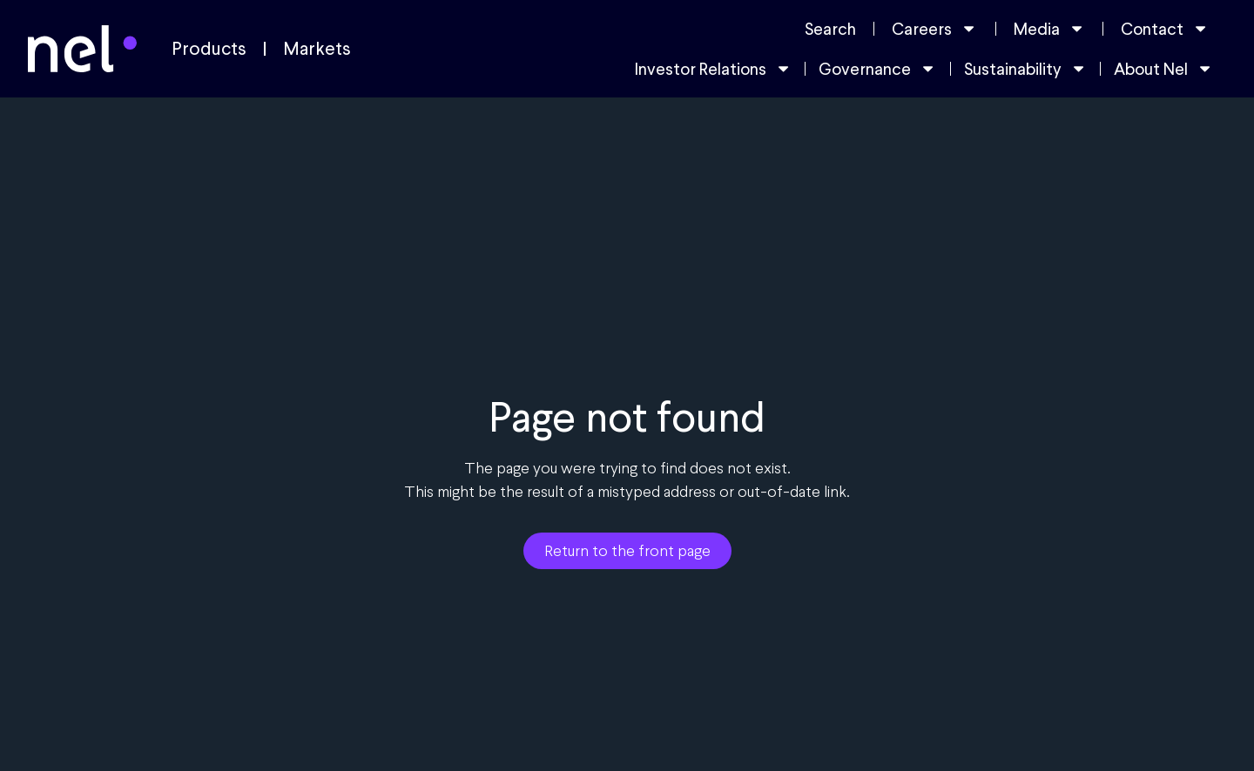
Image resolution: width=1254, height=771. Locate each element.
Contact (1165, 28)
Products (209, 49)
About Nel (1163, 68)
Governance (877, 68)
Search (830, 28)
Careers (934, 28)
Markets (317, 49)
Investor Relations (713, 68)
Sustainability (1025, 68)
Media (1049, 28)
